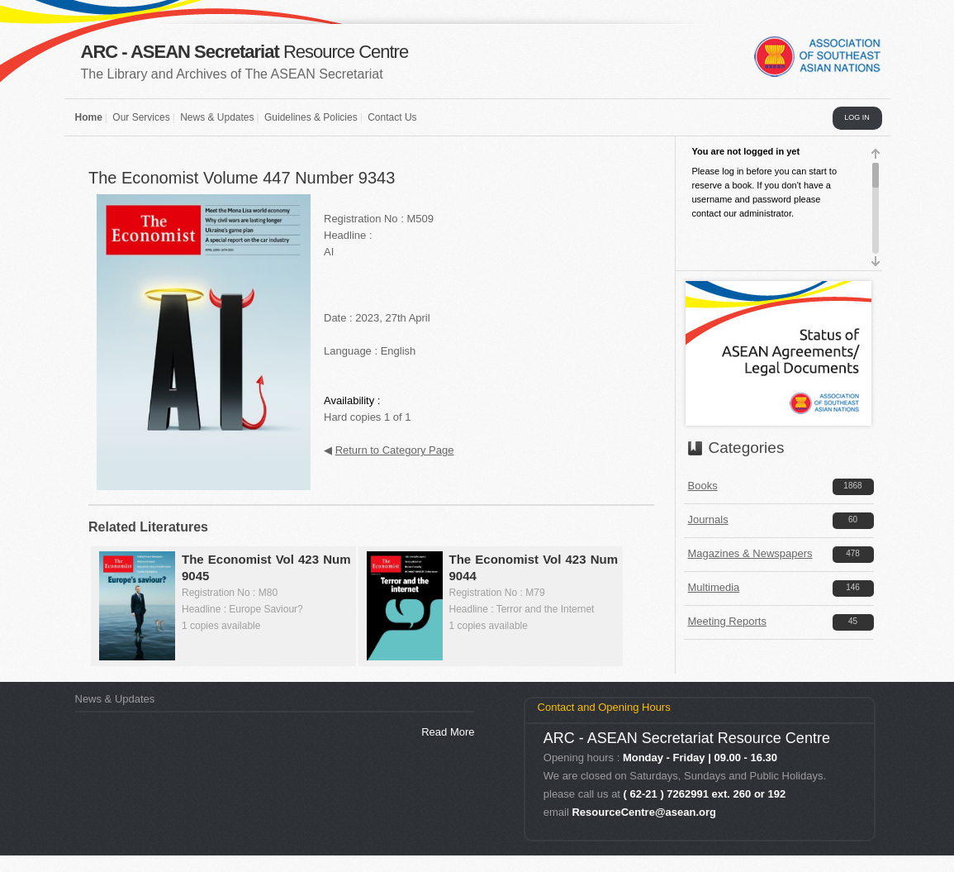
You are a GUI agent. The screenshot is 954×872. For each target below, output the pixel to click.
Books (703, 485)
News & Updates (217, 117)
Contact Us (392, 117)
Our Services (140, 117)
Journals (708, 519)
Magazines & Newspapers (750, 553)
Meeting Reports (727, 621)
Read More (447, 732)
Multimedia (714, 587)
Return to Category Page (394, 450)
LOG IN (857, 117)
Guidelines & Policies (311, 117)
